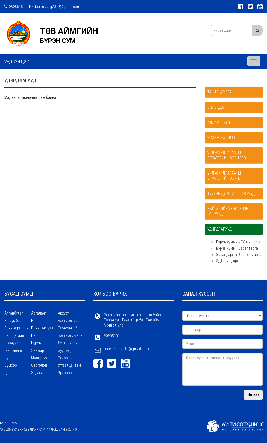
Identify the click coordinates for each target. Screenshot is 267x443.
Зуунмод (65, 350)
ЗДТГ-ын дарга (228, 261)
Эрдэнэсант (67, 372)
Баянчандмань (70, 335)
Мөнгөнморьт (42, 358)
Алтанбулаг (13, 313)
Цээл (8, 372)
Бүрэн (36, 343)
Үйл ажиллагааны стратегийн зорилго (226, 155)
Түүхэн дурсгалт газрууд (231, 193)
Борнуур (11, 343)
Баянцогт (39, 335)
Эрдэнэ (37, 372)
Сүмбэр (10, 365)
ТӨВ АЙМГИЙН (69, 31)
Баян (35, 320)
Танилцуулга (219, 92)
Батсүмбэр (13, 320)
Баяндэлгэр (67, 320)
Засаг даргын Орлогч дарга (238, 254)
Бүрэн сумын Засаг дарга (237, 248)
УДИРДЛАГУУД (219, 229)
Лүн (7, 358)
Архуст (63, 313)
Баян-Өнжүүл (42, 328)
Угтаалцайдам (69, 365)
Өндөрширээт (69, 358)
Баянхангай (67, 328)
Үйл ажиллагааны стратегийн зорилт (225, 176)
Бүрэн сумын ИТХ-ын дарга (238, 242)
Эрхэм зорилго (222, 137)
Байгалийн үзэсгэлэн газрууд (227, 211)
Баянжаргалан (16, 328)
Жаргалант (13, 350)
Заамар (37, 350)
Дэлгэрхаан (67, 343)
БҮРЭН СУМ (58, 40)
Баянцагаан (14, 335)
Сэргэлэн (39, 365)
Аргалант (38, 313)
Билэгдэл (216, 107)
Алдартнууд (218, 122)
